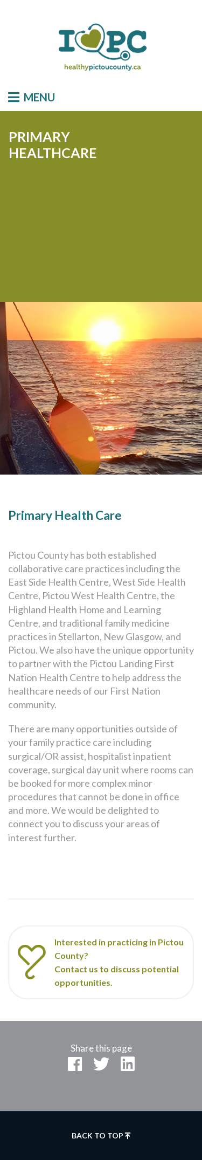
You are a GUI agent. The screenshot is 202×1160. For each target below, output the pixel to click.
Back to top (101, 1135)
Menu (31, 97)
